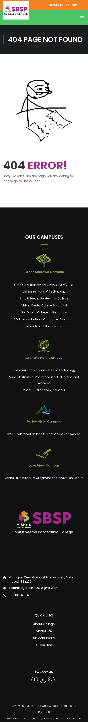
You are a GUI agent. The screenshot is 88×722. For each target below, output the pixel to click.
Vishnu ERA (44, 631)
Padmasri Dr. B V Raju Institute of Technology (44, 370)
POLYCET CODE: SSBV (62, 5)
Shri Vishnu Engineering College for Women (44, 285)
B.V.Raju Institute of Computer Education (44, 319)
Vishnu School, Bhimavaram (44, 326)
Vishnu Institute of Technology (44, 291)
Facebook (35, 680)
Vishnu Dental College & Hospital (44, 305)
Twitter (43, 680)
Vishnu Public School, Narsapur (44, 390)
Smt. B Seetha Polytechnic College (44, 298)
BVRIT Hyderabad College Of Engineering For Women (44, 434)
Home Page (31, 181)
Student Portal (44, 638)
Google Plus (51, 680)
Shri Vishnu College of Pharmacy (44, 312)
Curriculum (44, 645)
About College (44, 624)
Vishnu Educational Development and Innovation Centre (44, 478)
